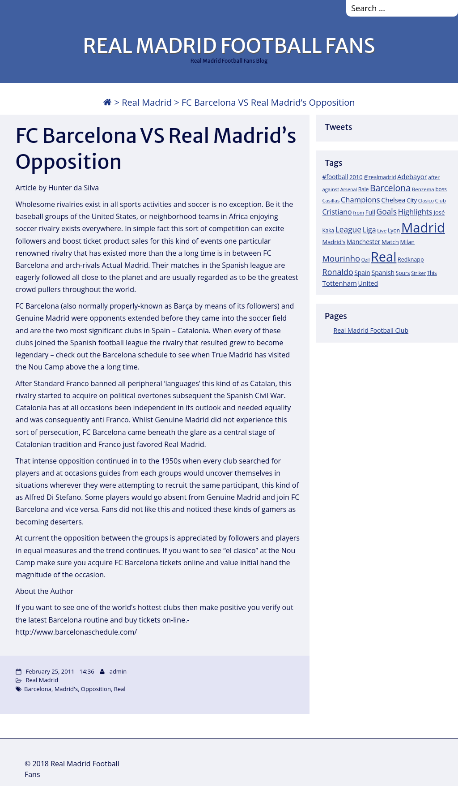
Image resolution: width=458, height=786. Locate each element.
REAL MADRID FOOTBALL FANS (229, 45)
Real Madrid (147, 102)
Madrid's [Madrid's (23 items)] (334, 242)
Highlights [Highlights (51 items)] (415, 211)
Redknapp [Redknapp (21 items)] (411, 259)
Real (120, 689)
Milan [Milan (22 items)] (407, 242)
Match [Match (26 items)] (390, 242)
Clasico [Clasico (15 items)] (426, 200)
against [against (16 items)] (330, 189)
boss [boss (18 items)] (441, 189)
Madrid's (66, 689)
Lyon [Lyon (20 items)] (394, 230)
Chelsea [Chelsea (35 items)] (393, 199)
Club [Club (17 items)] (440, 200)
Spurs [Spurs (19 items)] (403, 273)
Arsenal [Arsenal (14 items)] (348, 189)
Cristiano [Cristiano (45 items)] (337, 212)
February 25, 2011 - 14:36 (60, 671)
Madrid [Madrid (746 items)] (423, 227)
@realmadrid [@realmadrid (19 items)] (380, 177)
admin (118, 671)
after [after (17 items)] (434, 177)
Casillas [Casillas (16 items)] (331, 200)
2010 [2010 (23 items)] (355, 177)
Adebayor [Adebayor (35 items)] (412, 176)
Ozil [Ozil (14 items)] (365, 260)
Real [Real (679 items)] (383, 256)
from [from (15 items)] (358, 212)
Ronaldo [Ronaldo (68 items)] (337, 271)
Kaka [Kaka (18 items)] (328, 230)
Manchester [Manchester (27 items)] (363, 241)
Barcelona (37, 689)
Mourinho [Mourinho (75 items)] (341, 258)
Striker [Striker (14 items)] (418, 273)
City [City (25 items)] (412, 200)
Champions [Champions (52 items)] (360, 199)
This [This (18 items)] (432, 272)
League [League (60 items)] (348, 229)
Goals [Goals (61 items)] (387, 211)
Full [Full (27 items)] (370, 212)
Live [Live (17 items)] (381, 230)
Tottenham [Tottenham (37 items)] (339, 283)
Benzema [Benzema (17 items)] (423, 189)
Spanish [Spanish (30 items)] (382, 272)
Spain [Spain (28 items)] (362, 272)
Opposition (96, 689)
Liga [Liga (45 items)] (369, 230)
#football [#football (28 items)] (335, 176)
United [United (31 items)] (368, 283)
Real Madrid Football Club (371, 330)
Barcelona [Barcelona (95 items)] (390, 188)
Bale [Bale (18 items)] (363, 189)
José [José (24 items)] (439, 212)
